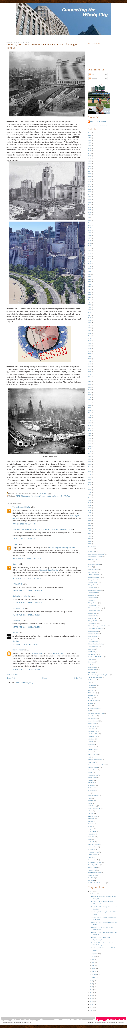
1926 (89, 312)
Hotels (90, 705)
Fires (89, 682)
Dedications (91, 672)
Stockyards (91, 841)
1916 (89, 287)
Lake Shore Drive (93, 734)
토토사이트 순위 (18, 608)
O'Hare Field (91, 785)
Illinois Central (92, 718)
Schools (90, 826)
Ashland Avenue (92, 559)
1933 (89, 330)
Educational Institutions (95, 677)
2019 (89, 543)
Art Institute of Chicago (95, 556)
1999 (89, 492)
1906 (89, 261)
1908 (89, 266)
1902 (89, 251)
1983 (89, 459)
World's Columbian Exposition (97, 883)
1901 (89, 248)
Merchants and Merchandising (97, 764)
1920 (89, 297)
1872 (89, 174)
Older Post (78, 678)
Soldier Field (91, 834)
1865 (89, 163)
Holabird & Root (93, 700)
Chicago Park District (94, 610)
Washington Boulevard (94, 872)
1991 (89, 477)
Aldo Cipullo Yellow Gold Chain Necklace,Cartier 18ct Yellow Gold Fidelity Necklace (42, 529)
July (93, 959)
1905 (89, 258)
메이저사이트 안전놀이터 (22, 596)
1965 (89, 412)
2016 (89, 536)
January (94, 977)
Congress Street (92, 654)
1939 (89, 346)
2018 (89, 541)
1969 (89, 423)
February (94, 974)
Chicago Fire (91, 600)
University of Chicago (94, 862)
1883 (89, 199)
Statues (90, 839)
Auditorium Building (94, 564)
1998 (89, 490)
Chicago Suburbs (93, 641)
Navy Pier (91, 782)
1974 (89, 436)
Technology (91, 849)
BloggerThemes (105, 1022)
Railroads (90, 813)
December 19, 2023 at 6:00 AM (27, 559)
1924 (89, 307)
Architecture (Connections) (96, 554)
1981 (89, 454)
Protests (90, 803)
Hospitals (90, 703)
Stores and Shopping (94, 844)
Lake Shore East (92, 736)
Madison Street (92, 749)
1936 (89, 338)
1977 (89, 443)
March (94, 971)
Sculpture (90, 829)
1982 (89, 456)
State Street (91, 836)
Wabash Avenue (92, 867)
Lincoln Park (91, 746)
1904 (89, 256)
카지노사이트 (17, 584)
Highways (91, 698)
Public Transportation (94, 808)
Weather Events (92, 875)
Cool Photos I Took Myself (96, 657)
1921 (89, 299)
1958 (89, 395)
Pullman (90, 811)
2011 (89, 523)
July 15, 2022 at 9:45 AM (24, 539)
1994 (89, 484)
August (94, 956)
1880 (89, 192)
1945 (89, 361)
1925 (89, 310)
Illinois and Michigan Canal (96, 713)
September (95, 953)
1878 (89, 186)
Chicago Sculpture (93, 633)
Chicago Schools (93, 631)
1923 (89, 305)
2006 (89, 510)
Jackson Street (92, 723)
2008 (89, 515)
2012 (89, 525)
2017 (89, 538)
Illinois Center (92, 716)
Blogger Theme (93, 1022)
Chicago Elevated (93, 592)
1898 (89, 240)
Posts (91, 74)
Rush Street (91, 823)
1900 (89, 245)
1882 (89, 197)
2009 (89, 518)
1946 (89, 364)
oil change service (37, 653)
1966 (89, 415)
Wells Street (91, 878)
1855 (89, 140)
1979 (89, 448)
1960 (89, 400)
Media (89, 757)
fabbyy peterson (18, 650)
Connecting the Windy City (22, 1022)
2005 (89, 508)
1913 (89, 279)
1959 (89, 397)
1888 (89, 212)
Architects (91, 549)
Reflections (91, 818)
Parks (89, 793)
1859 (89, 148)
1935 (89, 335)
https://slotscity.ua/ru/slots (48, 570)
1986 (89, 466)
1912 (89, 276)
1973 (89, 433)
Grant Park (91, 687)
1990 (89, 474)
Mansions (90, 752)
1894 (89, 230)
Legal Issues (91, 744)
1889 (89, 215)
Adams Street (92, 546)
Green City (91, 690)
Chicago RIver (92, 623)
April (93, 968)
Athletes (90, 562)
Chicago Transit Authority (95, 644)
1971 (89, 428)
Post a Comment (12, 675)
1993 (89, 482)
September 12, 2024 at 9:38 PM (27, 615)
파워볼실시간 (17, 620)
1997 (89, 487)
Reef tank (16, 641)
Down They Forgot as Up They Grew (99, 675)
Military (90, 772)
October (94, 894)
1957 (89, 392)
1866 (89, 166)
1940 (89, 348)
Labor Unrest (91, 728)
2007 (89, 513)
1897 (89, 238)
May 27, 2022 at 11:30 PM (24, 524)
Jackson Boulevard (93, 721)
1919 (89, 294)
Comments (93, 78)
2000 (89, 495)
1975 (89, 438)
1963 (89, 407)
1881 (89, 194)
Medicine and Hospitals (95, 759)
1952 (89, 379)
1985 (89, 464)
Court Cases (91, 662)
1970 (89, 425)
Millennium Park (93, 775)
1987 (89, 469)
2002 (89, 500)
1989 (89, 472)
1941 (89, 351)
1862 (89, 156)
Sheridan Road (92, 831)
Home (44, 678)
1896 (89, 235)
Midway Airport (92, 770)
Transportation (92, 860)
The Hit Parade (92, 854)
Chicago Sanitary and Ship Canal (97, 626)
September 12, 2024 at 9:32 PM (27, 603)
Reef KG (16, 633)
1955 (89, 387)
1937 (89, 341)
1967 (89, 418)
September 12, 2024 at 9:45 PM (27, 627)
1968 (89, 420)
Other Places (91, 790)
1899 (89, 243)
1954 (89, 384)
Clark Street (91, 651)
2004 (89, 505)
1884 (89, 202)
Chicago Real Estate (61, 496)
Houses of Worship (93, 708)
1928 (89, 317)
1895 (89, 233)
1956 (89, 389)
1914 (89, 282)
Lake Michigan (92, 731)
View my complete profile (97, 125)
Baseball (90, 567)
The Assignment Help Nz (21, 507)
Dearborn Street (92, 669)
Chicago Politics (92, 618)
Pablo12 (15, 544)
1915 (89, 284)
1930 (89, 323)
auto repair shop (58, 653)
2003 (89, 502)
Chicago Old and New (98, 121)
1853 (89, 138)
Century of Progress (93, 574)
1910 (89, 271)
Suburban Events (93, 847)
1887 (89, 210)
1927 (89, 315)
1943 (89, 356)
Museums (90, 780)
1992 (89, 479)
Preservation (91, 800)
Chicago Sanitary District (95, 628)
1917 (89, 289)
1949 (89, 371)
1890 (89, 220)
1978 (89, 446)
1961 (89, 402)
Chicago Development (94, 590)
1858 (89, 145)
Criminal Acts (92, 667)
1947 (89, 366)
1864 (89, 161)
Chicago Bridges (93, 582)
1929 (18, 496)
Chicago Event (92, 595)
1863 (89, 158)
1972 (89, 430)
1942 (89, 353)
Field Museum (92, 680)
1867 (89, 168)
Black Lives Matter (93, 569)
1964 (89, 410)
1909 (89, 269)
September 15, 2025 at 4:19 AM (27, 669)
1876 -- (90, 181)
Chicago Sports (92, 636)
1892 (89, 225)
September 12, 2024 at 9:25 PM (27, 590)
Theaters (90, 857)
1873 (89, 176)
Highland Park (92, 695)
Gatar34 (15, 564)
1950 (89, 374)
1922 (89, 302)
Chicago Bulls (92, 585)
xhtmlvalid (121, 1022)
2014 (89, 531)
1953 (89, 382)
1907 (89, 264)
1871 (89, 171)
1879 (89, 189)
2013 (89, 528)
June (93, 962)
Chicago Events (92, 597)
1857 (89, 143)
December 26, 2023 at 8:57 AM (27, 578)
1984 (89, 461)
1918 (89, 292)
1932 (89, 328)
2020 (91, 891)
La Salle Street (92, 726)
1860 (89, 150)
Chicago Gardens (93, 603)
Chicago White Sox (93, 646)
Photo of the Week (93, 795)
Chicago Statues (92, 639)
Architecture (91, 551)
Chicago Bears (92, 580)
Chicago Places (92, 615)
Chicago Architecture (29, 496)
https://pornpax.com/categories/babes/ (62, 548)
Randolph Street (92, 816)
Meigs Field (91, 762)
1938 (89, 343)
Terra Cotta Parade (93, 852)
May (93, 965)
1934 (89, 333)
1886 (89, 207)
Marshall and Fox (93, 754)
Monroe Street (92, 777)
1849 (89, 135)
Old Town (91, 788)
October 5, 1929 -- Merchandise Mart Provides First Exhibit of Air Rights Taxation (42, 46)
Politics (90, 798)
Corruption (91, 659)
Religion (90, 821)
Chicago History (45, 496)
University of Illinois (94, 865)
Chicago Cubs (92, 587)
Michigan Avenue (93, 767)
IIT (89, 710)
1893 (89, 227)
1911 (89, 274)
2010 (89, 520)
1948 (89, 369)
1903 (89, 253)
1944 (89, 359)
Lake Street (91, 739)
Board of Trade (92, 572)
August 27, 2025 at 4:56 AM (25, 644)
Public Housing (92, 806)
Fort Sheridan (92, 685)
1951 (89, 377)
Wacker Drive (92, 870)
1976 (89, 441)
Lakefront (90, 741)
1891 (89, 222)
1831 (89, 132)
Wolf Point (91, 880)
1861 (89, 153)
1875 (89, 179)
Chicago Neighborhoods (95, 608)
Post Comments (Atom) (24, 683)
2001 (89, 497)
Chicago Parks (92, 613)
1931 (89, 325)
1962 (89, 405)
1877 (89, 184)
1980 (89, 451)
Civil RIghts (91, 649)
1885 (89, 204)
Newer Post (11, 678)
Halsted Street (92, 693)
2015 (89, 533)
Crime (89, 664)
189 (89, 217)
